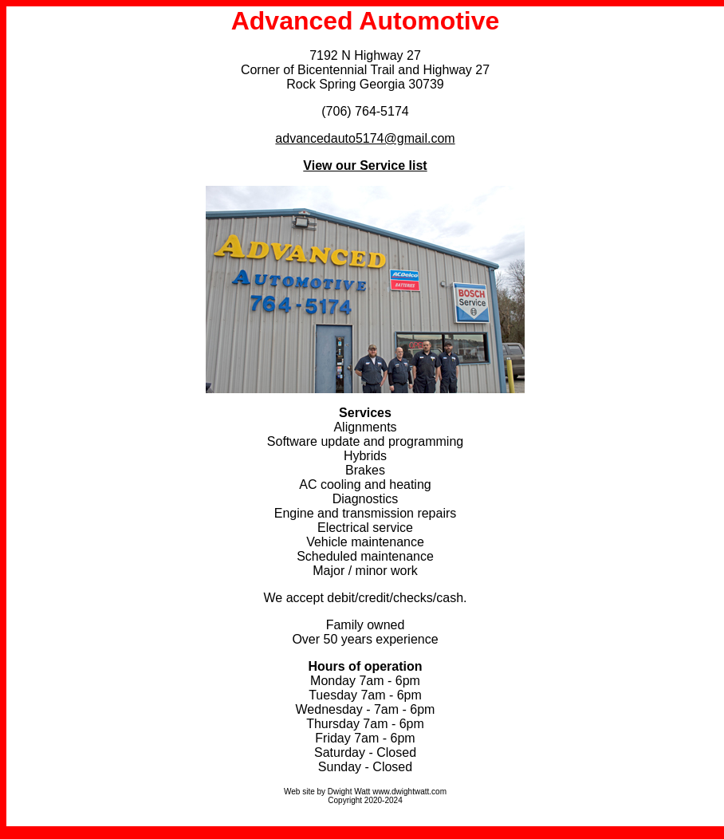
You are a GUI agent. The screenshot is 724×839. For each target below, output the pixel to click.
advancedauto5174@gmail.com (364, 138)
